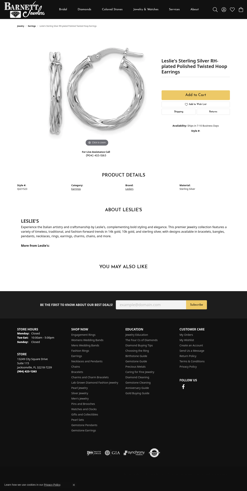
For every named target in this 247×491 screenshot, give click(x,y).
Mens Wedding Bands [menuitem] (85, 345)
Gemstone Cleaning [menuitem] (138, 382)
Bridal (63, 9)
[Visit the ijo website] (94, 453)
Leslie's (129, 189)
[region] (97, 90)
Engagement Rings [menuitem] (83, 335)
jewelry (20, 26)
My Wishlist (187, 340)
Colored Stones (112, 9)
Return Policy (188, 356)
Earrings (32, 26)
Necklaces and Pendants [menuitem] (87, 361)
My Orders (186, 335)
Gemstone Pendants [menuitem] (84, 425)
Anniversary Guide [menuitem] (137, 388)
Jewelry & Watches (146, 9)
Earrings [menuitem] (76, 356)
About (194, 9)
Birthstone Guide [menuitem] (136, 356)
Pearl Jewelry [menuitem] (79, 388)
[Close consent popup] (74, 485)
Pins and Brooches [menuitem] (83, 404)
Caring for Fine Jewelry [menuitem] (139, 372)
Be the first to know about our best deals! (76, 305)
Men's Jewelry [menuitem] (80, 398)
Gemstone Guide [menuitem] (136, 361)
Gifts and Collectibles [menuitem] (84, 414)
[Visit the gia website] (112, 453)
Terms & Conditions (192, 361)
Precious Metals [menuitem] (135, 366)
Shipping (178, 112)
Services (174, 9)
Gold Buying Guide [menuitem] (137, 393)
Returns (213, 112)
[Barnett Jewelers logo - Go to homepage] (24, 9)
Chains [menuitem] (75, 366)
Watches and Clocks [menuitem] (84, 409)
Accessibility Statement (212, 474)
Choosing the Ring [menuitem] (137, 350)
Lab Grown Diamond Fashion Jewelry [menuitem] (94, 382)
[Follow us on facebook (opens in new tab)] (183, 387)
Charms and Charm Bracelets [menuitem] (90, 377)
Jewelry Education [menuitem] (136, 335)
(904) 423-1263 (96, 155)
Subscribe (196, 304)
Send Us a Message (192, 350)
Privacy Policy (188, 366)
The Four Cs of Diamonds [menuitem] (141, 340)
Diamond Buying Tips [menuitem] (139, 345)
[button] (215, 9)
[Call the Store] (27, 371)
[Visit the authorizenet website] (154, 453)
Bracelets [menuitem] (77, 372)
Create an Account (191, 345)
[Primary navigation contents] (129, 9)
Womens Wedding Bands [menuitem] (87, 340)
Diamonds (84, 9)
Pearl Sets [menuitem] (77, 420)
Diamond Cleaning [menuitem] (137, 377)
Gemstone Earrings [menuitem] (83, 430)
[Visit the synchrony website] (134, 453)
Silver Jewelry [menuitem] (79, 393)
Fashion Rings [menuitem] (80, 350)
